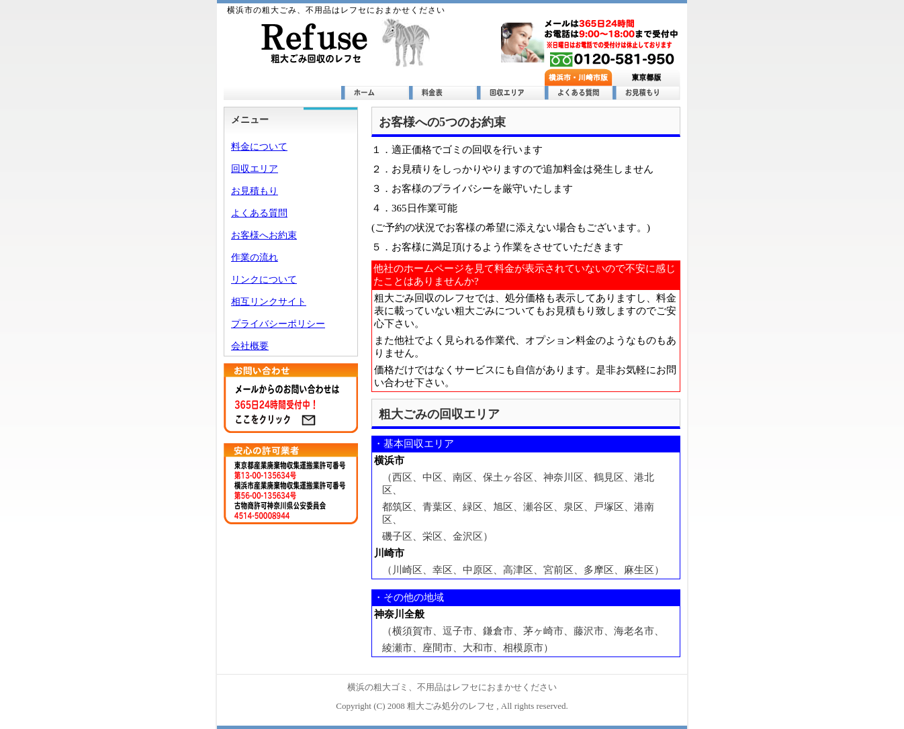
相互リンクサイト (268, 302)
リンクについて (264, 280)
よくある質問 (259, 213)
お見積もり (254, 191)
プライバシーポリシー (278, 324)
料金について (259, 147)
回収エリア (254, 169)
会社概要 (250, 346)
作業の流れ (254, 257)
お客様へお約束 (264, 235)
